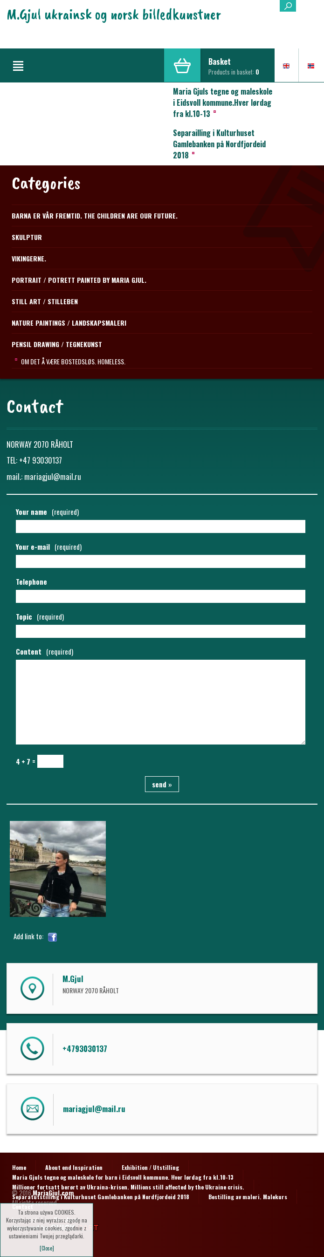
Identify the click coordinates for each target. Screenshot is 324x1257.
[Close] (47, 1248)
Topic (40, 616)
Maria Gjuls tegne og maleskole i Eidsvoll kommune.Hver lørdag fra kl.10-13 (222, 102)
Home (19, 1167)
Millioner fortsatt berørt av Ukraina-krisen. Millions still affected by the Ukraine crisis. (128, 1186)
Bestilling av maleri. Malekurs (247, 1196)
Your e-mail (49, 546)
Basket (219, 61)
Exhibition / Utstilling (150, 1167)
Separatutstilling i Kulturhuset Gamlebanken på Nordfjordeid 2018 (100, 1196)
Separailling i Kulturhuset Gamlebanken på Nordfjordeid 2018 (219, 144)
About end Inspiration (74, 1167)
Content (44, 651)
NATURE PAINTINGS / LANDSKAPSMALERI (69, 323)
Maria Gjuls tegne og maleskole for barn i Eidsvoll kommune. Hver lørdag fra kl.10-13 (123, 1177)
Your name (47, 511)
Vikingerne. (29, 258)
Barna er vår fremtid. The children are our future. (95, 215)
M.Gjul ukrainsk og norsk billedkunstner (114, 14)
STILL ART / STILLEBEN (45, 301)
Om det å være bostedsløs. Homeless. (73, 361)
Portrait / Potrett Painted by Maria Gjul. (79, 280)
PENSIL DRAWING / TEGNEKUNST (57, 344)
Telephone (31, 581)
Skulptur (27, 237)
